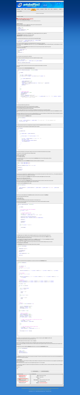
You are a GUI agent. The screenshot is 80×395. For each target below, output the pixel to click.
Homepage (23, 388)
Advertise (54, 388)
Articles (31, 388)
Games (28, 388)
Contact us (51, 388)
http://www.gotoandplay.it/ (43, 382)
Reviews (39, 388)
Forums (45, 388)
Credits (57, 388)
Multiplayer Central (34, 388)
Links (48, 388)
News (26, 388)
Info (46, 388)
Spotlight (42, 388)
